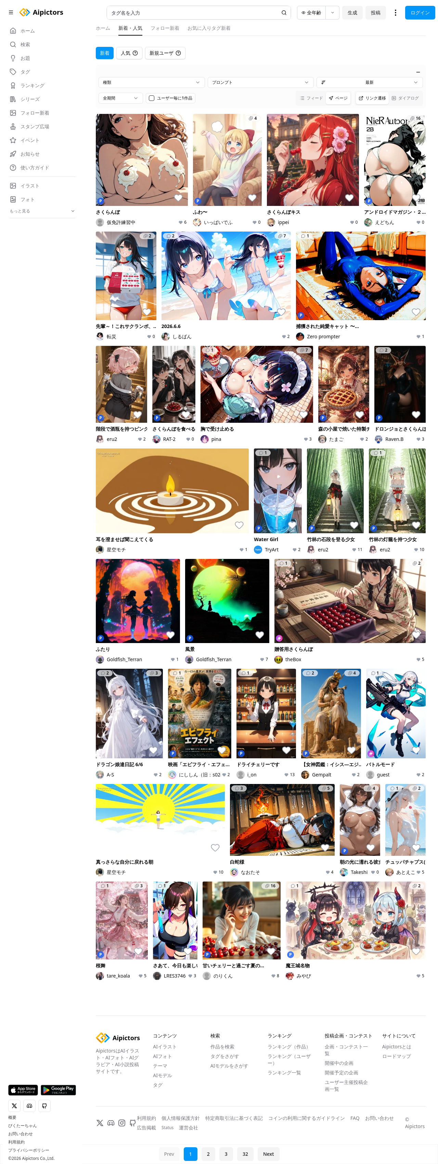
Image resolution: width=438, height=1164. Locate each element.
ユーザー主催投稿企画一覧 (346, 1085)
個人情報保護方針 (181, 1118)
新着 (105, 53)
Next (268, 1154)
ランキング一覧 (284, 1072)
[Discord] (111, 1123)
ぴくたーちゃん (22, 1125)
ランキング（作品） (289, 1046)
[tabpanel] (261, 524)
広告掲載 (146, 1127)
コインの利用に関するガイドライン (306, 1118)
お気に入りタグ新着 (209, 28)
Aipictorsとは (397, 1046)
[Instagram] (122, 1123)
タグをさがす (224, 1056)
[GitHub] (133, 1123)
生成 (352, 12)
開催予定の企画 (341, 1072)
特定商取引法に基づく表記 (234, 1118)
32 (245, 1154)
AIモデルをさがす (229, 1065)
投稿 (376, 12)
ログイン (420, 12)
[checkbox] (151, 98)
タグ (158, 1085)
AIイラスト (165, 1046)
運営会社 (188, 1127)
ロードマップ (396, 1056)
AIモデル (162, 1075)
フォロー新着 (165, 28)
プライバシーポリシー (28, 1150)
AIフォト (162, 1056)
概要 (12, 1117)
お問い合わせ (20, 1134)
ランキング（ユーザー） (289, 1059)
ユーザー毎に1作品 (174, 98)
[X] (100, 1123)
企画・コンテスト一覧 (346, 1050)
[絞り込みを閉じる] (418, 72)
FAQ (355, 1118)
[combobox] (152, 82)
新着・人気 (130, 28)
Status (167, 1127)
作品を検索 (222, 1046)
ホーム (103, 28)
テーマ (160, 1065)
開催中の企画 (339, 1063)
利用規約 (16, 1142)
